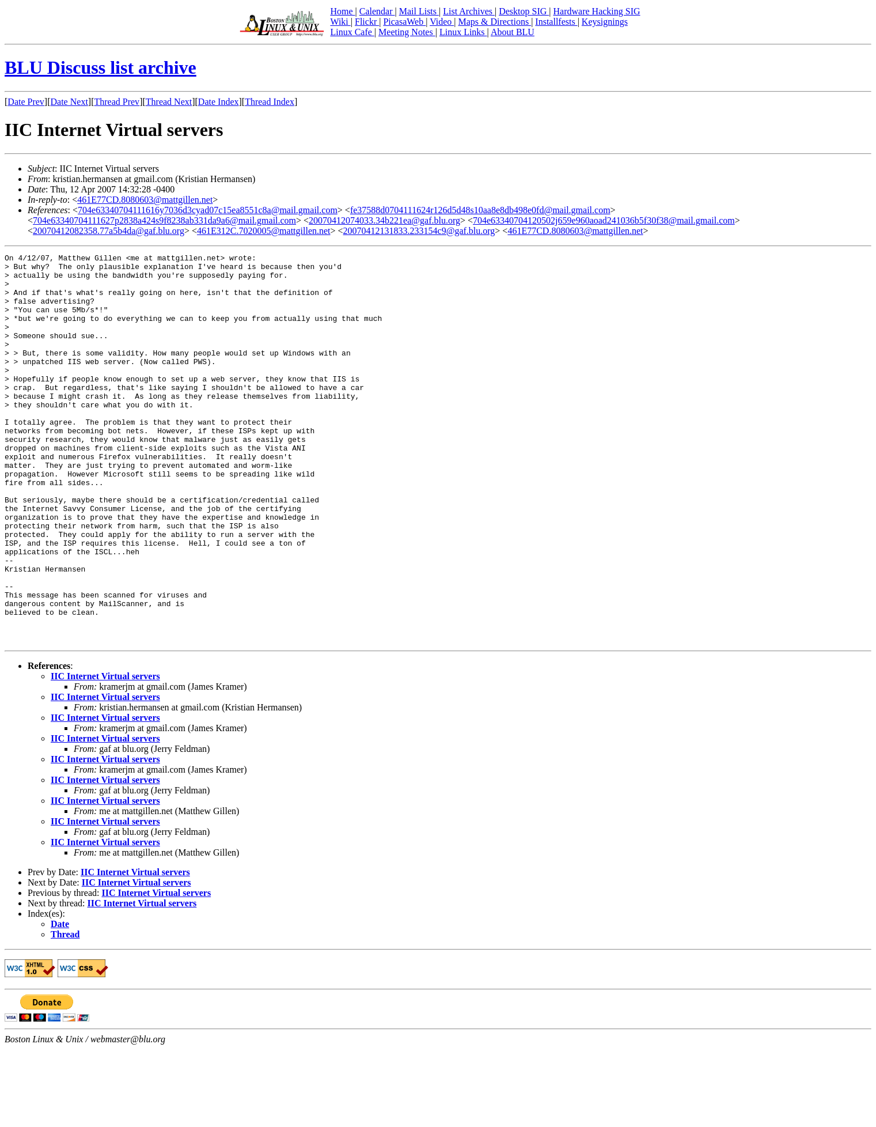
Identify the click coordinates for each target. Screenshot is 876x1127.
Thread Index (269, 102)
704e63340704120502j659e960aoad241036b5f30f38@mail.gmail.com (604, 220)
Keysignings (605, 22)
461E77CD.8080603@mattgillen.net (145, 200)
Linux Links (463, 32)
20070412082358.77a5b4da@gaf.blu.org (108, 231)
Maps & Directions (494, 22)
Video (442, 22)
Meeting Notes (406, 32)
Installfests (556, 22)
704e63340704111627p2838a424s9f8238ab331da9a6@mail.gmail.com (164, 220)
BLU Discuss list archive (100, 67)
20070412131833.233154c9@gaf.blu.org (419, 231)
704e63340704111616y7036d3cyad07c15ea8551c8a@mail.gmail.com (207, 210)
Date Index (218, 102)
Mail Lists (419, 11)
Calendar (377, 11)
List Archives (469, 11)
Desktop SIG (524, 11)
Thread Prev (116, 102)
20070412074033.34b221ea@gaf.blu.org (384, 220)
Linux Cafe (352, 32)
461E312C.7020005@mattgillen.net (264, 231)
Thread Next (169, 102)
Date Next (69, 102)
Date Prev (25, 102)
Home (342, 11)
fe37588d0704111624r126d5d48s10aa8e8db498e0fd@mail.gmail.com (480, 210)
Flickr (367, 22)
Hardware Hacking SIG (596, 11)
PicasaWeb (404, 22)
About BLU (512, 32)
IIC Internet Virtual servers (105, 754)
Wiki (340, 22)
